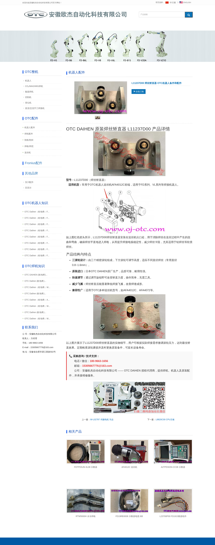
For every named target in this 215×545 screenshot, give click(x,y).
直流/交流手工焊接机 (34, 108)
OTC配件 (69, 27)
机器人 (28, 80)
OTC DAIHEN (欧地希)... (35, 275)
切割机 (28, 97)
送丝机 (27, 152)
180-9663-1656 (36, 343)
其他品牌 (123, 27)
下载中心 (141, 27)
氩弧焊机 (29, 91)
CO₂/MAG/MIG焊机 (34, 86)
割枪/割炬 (28, 140)
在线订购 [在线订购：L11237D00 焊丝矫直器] (138, 91)
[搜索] (189, 14)
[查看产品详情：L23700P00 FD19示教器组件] (172, 500)
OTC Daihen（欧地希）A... (37, 300)
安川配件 (29, 182)
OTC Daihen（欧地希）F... (36, 211)
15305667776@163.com (41, 347)
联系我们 (160, 27)
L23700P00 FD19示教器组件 (173, 516)
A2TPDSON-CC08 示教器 (173, 467)
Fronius (87, 27)
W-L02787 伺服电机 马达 (101, 419)
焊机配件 (28, 134)
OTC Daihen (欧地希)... (35, 281)
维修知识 (104, 27)
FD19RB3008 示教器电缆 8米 (129, 516)
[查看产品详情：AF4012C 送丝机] (129, 451)
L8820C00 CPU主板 (165, 419)
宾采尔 (28, 187)
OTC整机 (50, 27)
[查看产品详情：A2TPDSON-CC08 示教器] (172, 451)
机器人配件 (29, 127)
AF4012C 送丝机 (129, 467)
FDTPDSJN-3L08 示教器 (85, 467)
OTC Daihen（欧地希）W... (37, 287)
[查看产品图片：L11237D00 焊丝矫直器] (100, 97)
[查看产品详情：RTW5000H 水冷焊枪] (85, 500)
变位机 (28, 103)
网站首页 (31, 27)
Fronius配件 (33, 163)
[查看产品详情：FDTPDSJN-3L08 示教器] (85, 451)
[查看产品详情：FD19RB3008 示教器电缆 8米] (129, 500)
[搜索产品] (162, 14)
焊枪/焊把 (28, 146)
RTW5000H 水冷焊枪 (86, 516)
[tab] (98, 118)
